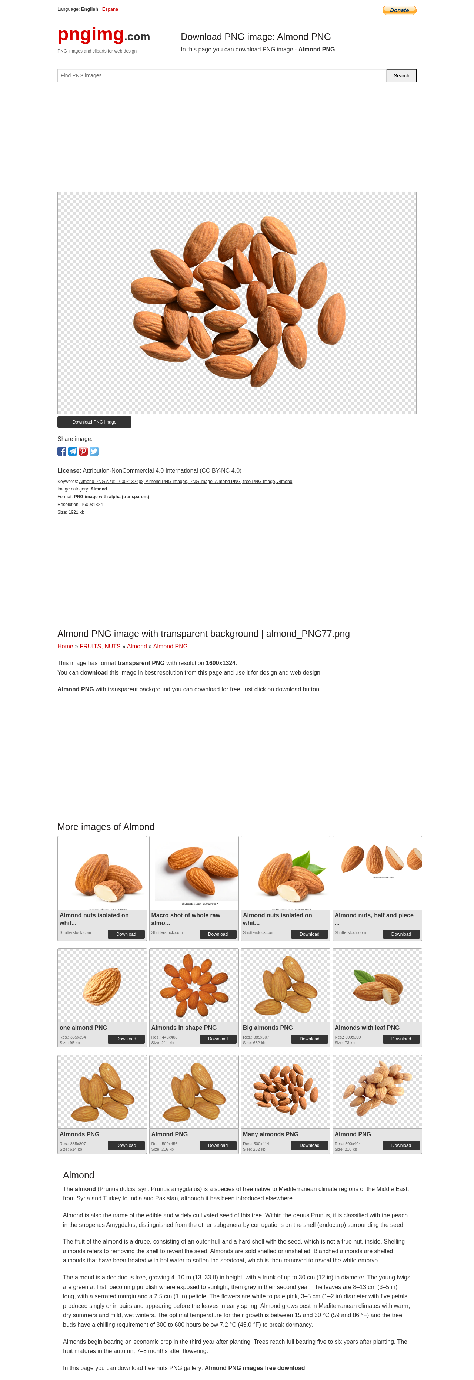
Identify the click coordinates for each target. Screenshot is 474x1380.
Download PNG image (95, 422)
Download (126, 934)
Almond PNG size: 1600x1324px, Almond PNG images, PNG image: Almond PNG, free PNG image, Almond (186, 481)
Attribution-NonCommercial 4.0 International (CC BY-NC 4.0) (162, 471)
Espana (110, 9)
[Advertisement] (237, 140)
